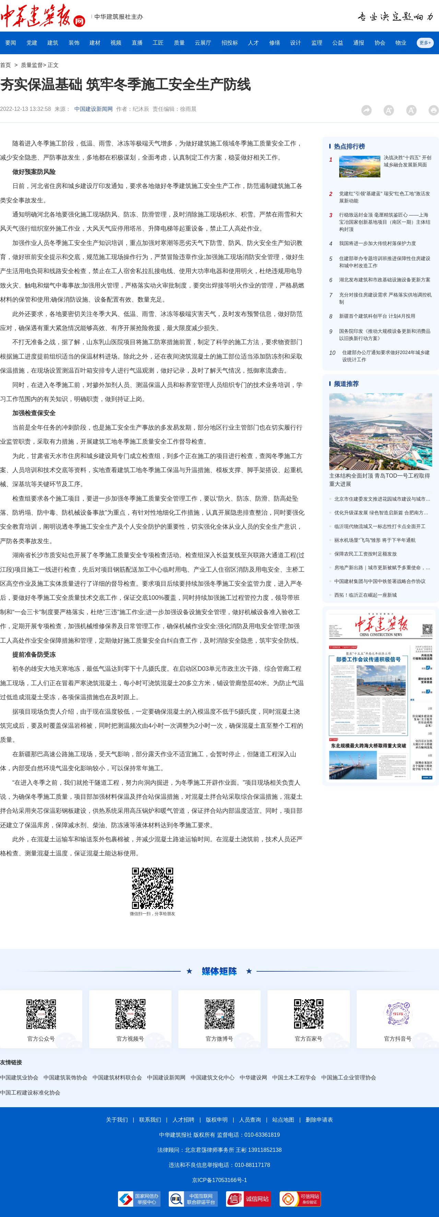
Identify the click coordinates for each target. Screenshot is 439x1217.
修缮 (274, 43)
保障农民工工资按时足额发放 (365, 554)
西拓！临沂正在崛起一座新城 (365, 595)
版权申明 (217, 1120)
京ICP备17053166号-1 (219, 1180)
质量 (179, 43)
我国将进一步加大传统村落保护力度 (377, 243)
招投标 (230, 43)
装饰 (74, 43)
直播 (137, 43)
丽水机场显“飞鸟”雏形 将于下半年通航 (375, 540)
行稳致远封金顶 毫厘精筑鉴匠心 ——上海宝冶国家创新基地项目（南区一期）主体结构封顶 (384, 222)
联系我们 (150, 1120)
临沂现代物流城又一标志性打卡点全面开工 (380, 526)
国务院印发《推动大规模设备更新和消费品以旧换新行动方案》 (384, 334)
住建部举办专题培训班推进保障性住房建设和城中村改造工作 (384, 262)
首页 (5, 65)
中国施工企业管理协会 (348, 1077)
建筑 (52, 43)
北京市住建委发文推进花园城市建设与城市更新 (384, 499)
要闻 (10, 43)
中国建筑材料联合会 (117, 1077)
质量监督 (32, 65)
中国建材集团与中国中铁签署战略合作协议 (380, 581)
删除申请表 (319, 1120)
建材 (95, 43)
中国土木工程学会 (294, 1077)
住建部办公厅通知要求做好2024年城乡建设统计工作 (386, 356)
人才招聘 (183, 1120)
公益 (337, 43)
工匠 (158, 43)
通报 (358, 43)
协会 (380, 43)
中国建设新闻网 (93, 109)
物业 (400, 43)
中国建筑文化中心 (213, 1077)
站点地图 (283, 1120)
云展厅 (203, 43)
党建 (31, 43)
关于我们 (117, 1120)
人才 (253, 43)
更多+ (425, 42)
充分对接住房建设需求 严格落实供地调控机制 (385, 298)
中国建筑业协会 (19, 1077)
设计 (295, 43)
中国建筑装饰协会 (65, 1077)
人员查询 (250, 1120)
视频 (115, 43)
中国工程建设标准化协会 (30, 1093)
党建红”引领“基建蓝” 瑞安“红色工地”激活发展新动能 (384, 197)
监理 (316, 43)
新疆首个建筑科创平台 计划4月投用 (377, 316)
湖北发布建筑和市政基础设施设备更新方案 (384, 279)
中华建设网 (253, 1077)
